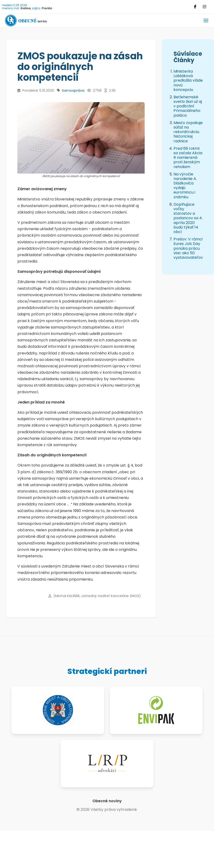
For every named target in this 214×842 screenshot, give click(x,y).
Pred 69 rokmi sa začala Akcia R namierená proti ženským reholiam (187, 157)
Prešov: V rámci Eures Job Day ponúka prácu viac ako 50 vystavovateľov (188, 248)
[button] (206, 20)
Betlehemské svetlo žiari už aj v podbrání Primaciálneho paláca (187, 106)
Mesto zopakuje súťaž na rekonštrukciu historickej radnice (188, 132)
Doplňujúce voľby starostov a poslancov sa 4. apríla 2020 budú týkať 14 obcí (188, 218)
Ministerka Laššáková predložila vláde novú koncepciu (188, 80)
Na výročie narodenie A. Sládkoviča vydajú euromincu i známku (185, 185)
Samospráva (73, 90)
